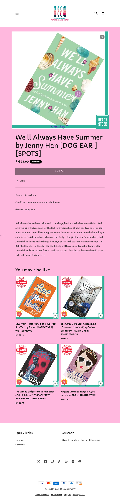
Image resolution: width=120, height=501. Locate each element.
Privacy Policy (79, 494)
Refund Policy (56, 494)
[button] (96, 13)
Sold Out (60, 171)
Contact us (20, 444)
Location (19, 440)
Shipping (67, 494)
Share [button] (20, 180)
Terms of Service (42, 494)
